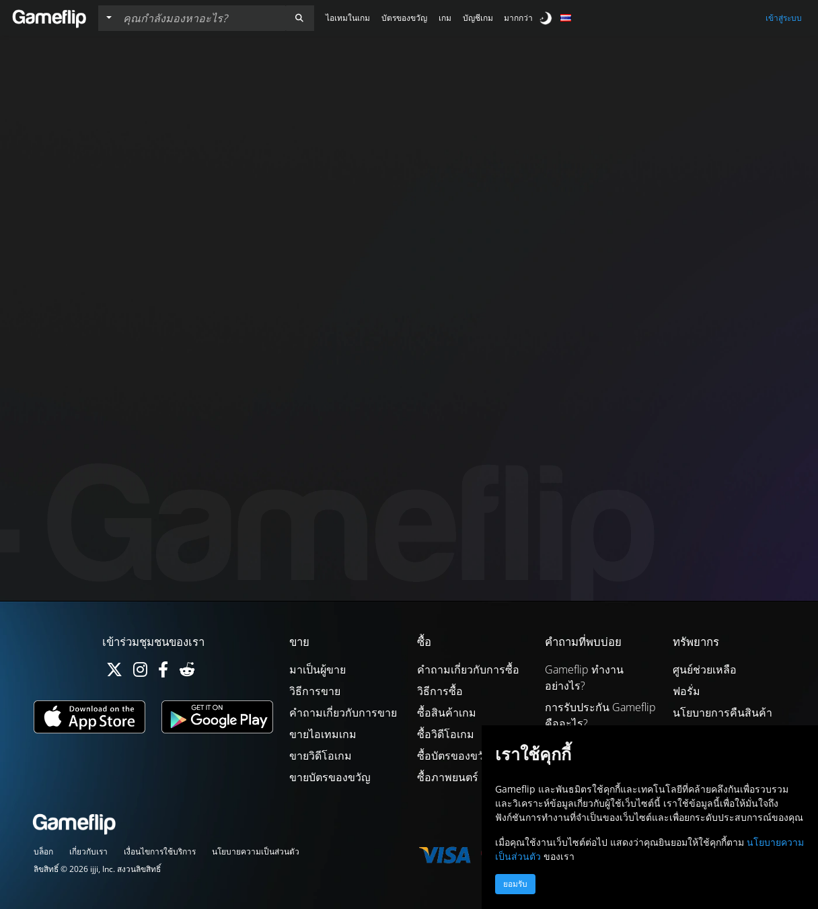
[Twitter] (114, 672)
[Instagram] (140, 672)
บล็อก (43, 851)
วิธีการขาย (314, 691)
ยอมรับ (515, 884)
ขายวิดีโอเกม (320, 755)
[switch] (547, 18)
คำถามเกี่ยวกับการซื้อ (468, 669)
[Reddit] (187, 672)
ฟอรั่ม (686, 691)
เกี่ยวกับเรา (88, 851)
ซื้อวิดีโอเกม (445, 734)
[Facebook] (163, 672)
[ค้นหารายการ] (201, 18)
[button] (299, 18)
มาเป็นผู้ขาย (317, 669)
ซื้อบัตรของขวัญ (455, 755)
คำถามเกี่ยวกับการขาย (343, 712)
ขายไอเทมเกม (323, 734)
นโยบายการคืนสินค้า (722, 712)
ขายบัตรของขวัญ (330, 777)
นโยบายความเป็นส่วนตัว (255, 851)
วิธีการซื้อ (440, 691)
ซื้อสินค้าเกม (446, 712)
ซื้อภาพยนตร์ (447, 777)
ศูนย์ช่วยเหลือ (705, 669)
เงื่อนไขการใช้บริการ (160, 851)
